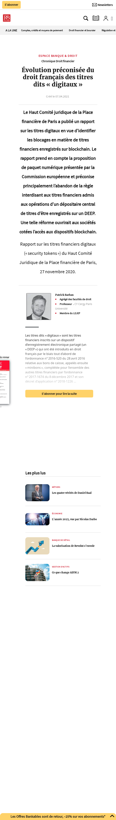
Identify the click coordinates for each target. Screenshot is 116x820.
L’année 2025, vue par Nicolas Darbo (74, 519)
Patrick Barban (64, 294)
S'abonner (11, 5)
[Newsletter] (102, 4)
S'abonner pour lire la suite (59, 394)
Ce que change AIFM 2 (65, 572)
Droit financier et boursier (82, 30)
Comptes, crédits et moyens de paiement (42, 30)
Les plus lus (35, 473)
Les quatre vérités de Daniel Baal (71, 492)
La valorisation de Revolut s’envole (73, 545)
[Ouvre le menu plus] (19, 18)
